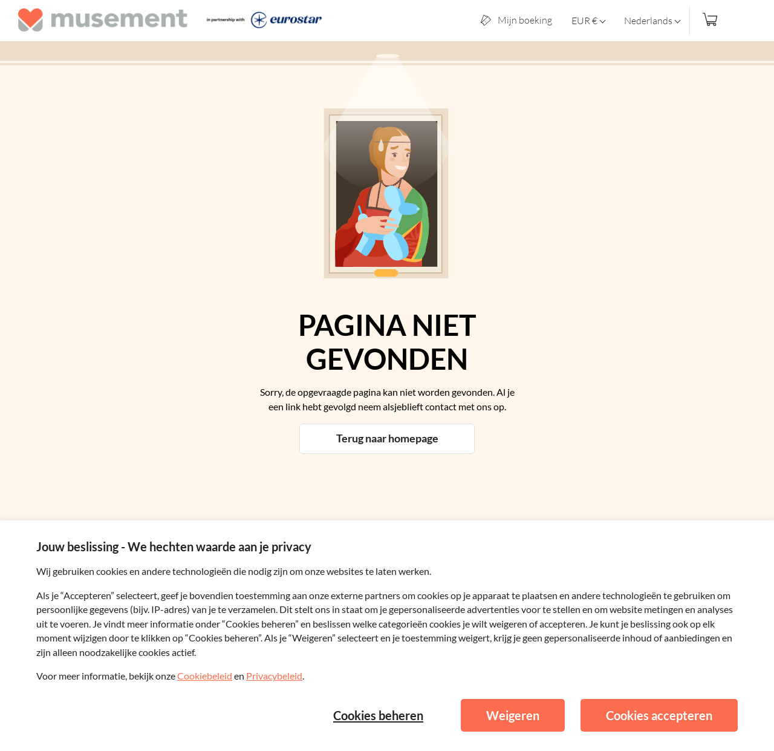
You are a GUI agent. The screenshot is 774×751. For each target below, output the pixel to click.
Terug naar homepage (387, 438)
